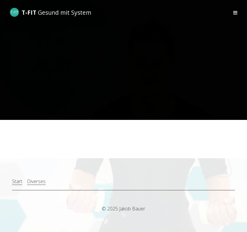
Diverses (36, 181)
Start (17, 181)
